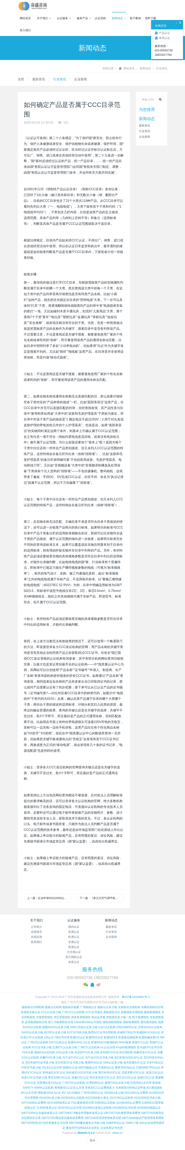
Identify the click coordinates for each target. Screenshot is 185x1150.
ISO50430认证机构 (72, 1097)
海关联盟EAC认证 (134, 1062)
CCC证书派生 (93, 1012)
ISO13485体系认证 (59, 1102)
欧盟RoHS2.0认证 (79, 1042)
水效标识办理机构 (129, 1007)
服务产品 (84, 18)
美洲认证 (73, 947)
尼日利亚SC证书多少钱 (69, 1062)
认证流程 (100, 18)
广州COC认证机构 (73, 1082)
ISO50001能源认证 (149, 1107)
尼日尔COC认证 (126, 1077)
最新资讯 (38, 79)
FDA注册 (27, 1052)
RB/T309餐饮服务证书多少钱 (87, 1122)
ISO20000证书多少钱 (147, 1097)
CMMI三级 (131, 1122)
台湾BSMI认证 (95, 1082)
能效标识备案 (70, 1007)
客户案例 (135, 18)
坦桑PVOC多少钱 (51, 1057)
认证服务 (64, 18)
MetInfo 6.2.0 (86, 1132)
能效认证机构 (53, 1007)
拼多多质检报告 (81, 1017)
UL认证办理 (107, 1047)
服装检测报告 (152, 1012)
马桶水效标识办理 (152, 1007)
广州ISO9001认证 (92, 1092)
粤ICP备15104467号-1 (136, 997)
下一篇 (102, 898)
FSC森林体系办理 (82, 1102)
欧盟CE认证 (77, 1037)
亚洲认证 (73, 931)
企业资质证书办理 (111, 1127)
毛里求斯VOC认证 (133, 1072)
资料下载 (150, 18)
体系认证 (73, 962)
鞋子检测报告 (140, 1017)
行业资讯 (161, 68)
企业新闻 (80, 79)
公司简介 (36, 926)
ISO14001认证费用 (136, 1092)
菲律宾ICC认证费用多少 (100, 1087)
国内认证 (73, 926)
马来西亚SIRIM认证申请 (131, 1087)
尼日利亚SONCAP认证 (128, 1057)
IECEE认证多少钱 (55, 1032)
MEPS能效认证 (88, 1067)
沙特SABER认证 (126, 1027)
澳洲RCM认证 (93, 1062)
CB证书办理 (61, 1037)
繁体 (92, 1140)
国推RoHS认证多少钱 (55, 1027)
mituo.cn (117, 1132)
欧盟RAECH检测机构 (104, 1042)
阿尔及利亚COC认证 (102, 1077)
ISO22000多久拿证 (97, 1097)
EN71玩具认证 (58, 1042)
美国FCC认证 (140, 1042)
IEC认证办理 (29, 1092)
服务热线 (92, 969)
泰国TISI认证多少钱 (117, 1082)
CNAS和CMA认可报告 (88, 1022)
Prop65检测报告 (126, 1047)
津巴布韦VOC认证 (110, 1072)
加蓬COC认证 (80, 1077)
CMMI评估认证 (115, 1122)
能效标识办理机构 (33, 1007)
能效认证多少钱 (107, 1007)
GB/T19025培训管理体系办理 (102, 1117)
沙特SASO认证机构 (150, 1027)
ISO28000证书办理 (124, 1107)
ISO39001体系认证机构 (97, 1107)
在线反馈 (36, 936)
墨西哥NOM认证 (125, 1067)
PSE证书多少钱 (31, 1067)
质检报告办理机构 (132, 1012)
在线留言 (36, 931)
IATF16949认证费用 (33, 1102)
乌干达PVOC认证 (73, 1057)
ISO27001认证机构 (121, 1097)
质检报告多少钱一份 (118, 1017)
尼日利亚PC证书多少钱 (39, 1062)
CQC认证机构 (106, 1027)
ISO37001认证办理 (70, 1107)
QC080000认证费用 (128, 1102)
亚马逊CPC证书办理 (149, 1047)
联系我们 (36, 942)
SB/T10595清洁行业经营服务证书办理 (44, 1122)
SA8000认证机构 (105, 1102)
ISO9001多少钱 (113, 1092)
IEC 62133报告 (71, 1092)
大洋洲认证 (74, 952)
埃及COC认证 (154, 1072)
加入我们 (25, 30)
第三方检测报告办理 (60, 1022)
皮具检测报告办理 (36, 1022)
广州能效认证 (88, 1007)
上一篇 (49, 898)
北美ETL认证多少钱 (64, 1047)
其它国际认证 (73, 957)
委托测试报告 (149, 1022)
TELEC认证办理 (52, 1067)
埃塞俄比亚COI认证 (49, 1082)
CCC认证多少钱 (51, 1012)
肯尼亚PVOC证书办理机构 (116, 1052)
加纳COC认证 (145, 1077)
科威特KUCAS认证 (148, 1032)
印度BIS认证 (106, 1067)
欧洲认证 (73, 936)
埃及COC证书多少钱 (34, 1077)
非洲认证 (73, 942)
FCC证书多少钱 (42, 1047)
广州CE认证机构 (38, 1042)
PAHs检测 (125, 1042)
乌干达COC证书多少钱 (99, 1057)
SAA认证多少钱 (113, 1062)
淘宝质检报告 (62, 1017)
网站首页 (25, 18)
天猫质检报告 (44, 1017)
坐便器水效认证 (30, 1012)
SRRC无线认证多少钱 (83, 1027)
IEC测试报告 (154, 1087)
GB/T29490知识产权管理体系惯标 (143, 1117)
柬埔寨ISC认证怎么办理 (69, 1087)
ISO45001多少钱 (49, 1097)
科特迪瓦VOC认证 (54, 1072)
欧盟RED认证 (94, 1037)
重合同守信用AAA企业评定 (82, 1127)
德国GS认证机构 (44, 1052)
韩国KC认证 (70, 1067)
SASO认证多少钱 (32, 1032)
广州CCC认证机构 (73, 1012)
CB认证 (48, 1037)
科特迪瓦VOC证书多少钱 (81, 1072)
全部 (21, 79)
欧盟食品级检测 (128, 1037)
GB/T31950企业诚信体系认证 (39, 1112)
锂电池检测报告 (112, 1022)
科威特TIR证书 (126, 1032)
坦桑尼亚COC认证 (145, 1052)
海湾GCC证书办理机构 (102, 1032)
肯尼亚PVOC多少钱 (86, 1052)
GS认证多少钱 (65, 1052)
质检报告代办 (111, 1012)
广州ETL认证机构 (89, 1047)
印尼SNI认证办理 (141, 1082)
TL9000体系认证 (46, 1107)
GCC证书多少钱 (77, 1032)
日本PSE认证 (155, 1062)
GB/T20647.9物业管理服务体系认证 (81, 1112)
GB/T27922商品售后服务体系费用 (62, 1117)
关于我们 (44, 18)
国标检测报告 (131, 1022)
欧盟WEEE (111, 1037)
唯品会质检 (98, 1017)
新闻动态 (119, 18)
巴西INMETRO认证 (148, 1067)
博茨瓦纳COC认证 (59, 1077)
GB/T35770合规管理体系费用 (122, 1112)
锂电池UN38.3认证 (49, 1092)
